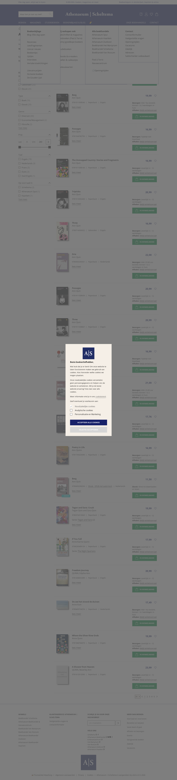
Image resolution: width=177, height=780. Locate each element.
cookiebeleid (101, 396)
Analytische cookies (84, 410)
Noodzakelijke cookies (85, 406)
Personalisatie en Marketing (88, 414)
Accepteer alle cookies (88, 422)
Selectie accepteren (88, 430)
